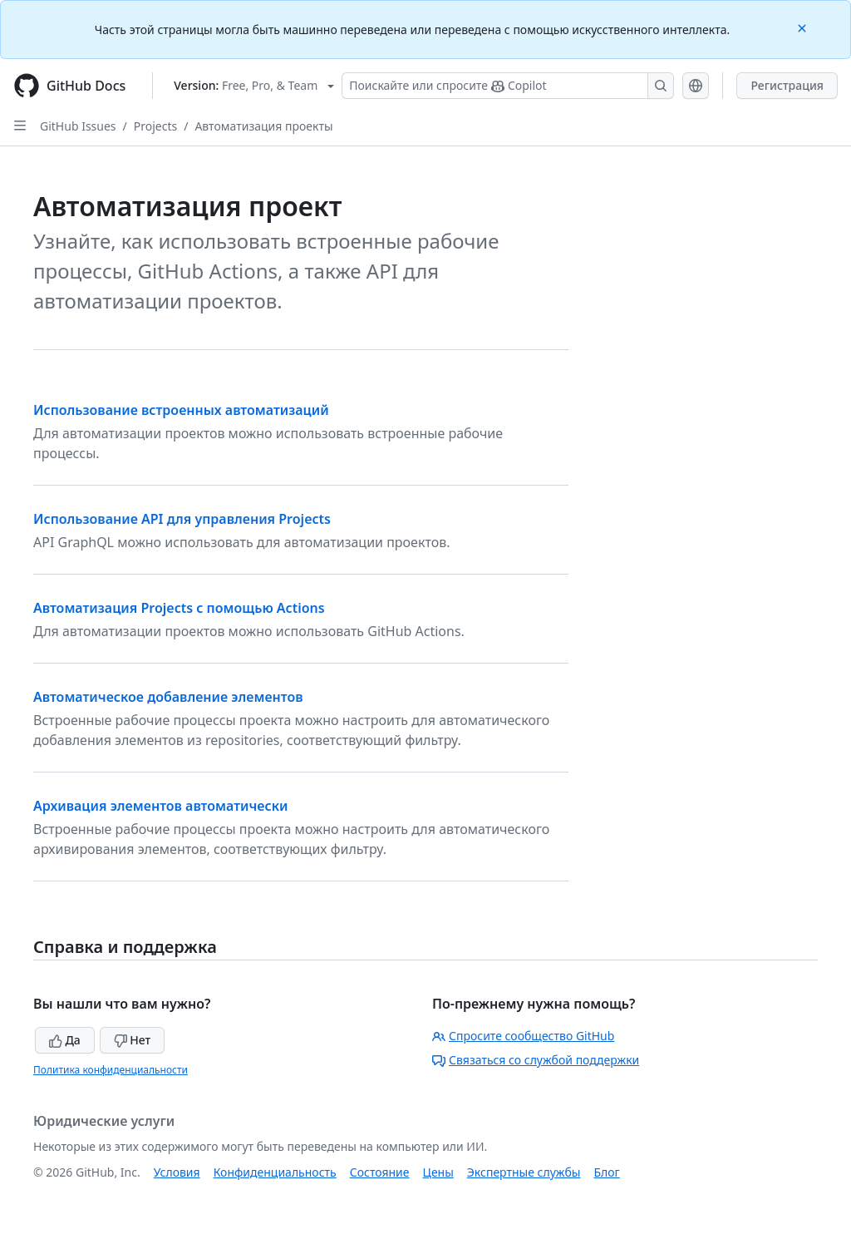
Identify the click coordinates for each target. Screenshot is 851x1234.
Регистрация (787, 85)
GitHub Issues (78, 126)
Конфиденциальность (275, 1172)
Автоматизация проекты (263, 126)
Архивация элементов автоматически (160, 806)
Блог (606, 1172)
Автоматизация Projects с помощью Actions (179, 608)
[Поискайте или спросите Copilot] (508, 85)
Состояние (380, 1172)
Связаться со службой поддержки (535, 1060)
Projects (155, 126)
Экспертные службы (524, 1172)
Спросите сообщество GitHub (523, 1036)
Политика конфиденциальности (110, 1070)
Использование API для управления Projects (182, 519)
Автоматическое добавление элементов (168, 697)
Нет (132, 1040)
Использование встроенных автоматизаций (181, 410)
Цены (438, 1172)
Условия (177, 1172)
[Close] (803, 27)
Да (65, 1040)
